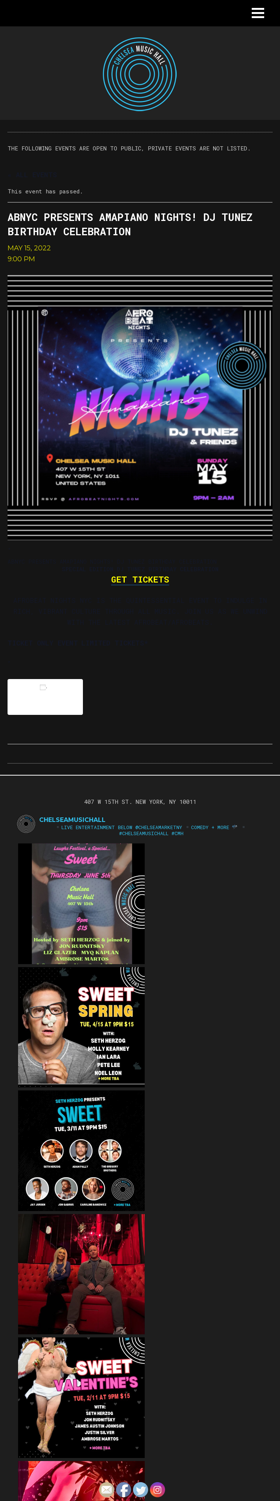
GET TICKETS (140, 579)
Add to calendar (45, 697)
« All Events (32, 174)
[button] (258, 13)
